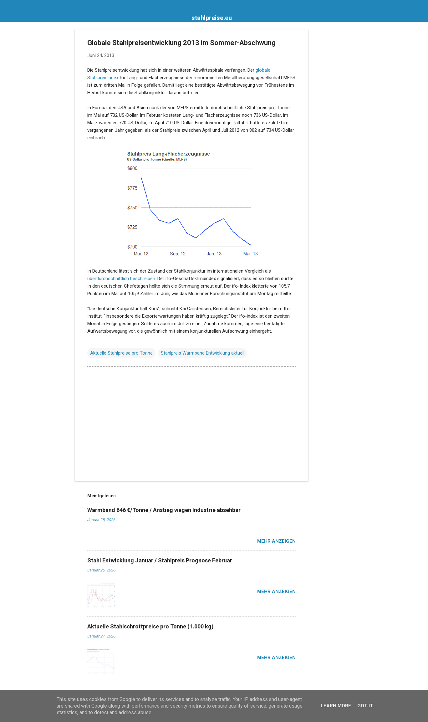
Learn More (336, 706)
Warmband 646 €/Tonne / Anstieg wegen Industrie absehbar (164, 510)
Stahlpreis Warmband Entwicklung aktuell (202, 353)
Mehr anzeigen (276, 541)
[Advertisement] (333, 123)
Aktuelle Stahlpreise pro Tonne (121, 353)
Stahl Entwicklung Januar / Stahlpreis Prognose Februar (159, 560)
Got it (365, 706)
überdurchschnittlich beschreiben (121, 278)
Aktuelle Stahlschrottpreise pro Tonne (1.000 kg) (150, 626)
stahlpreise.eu (211, 18)
